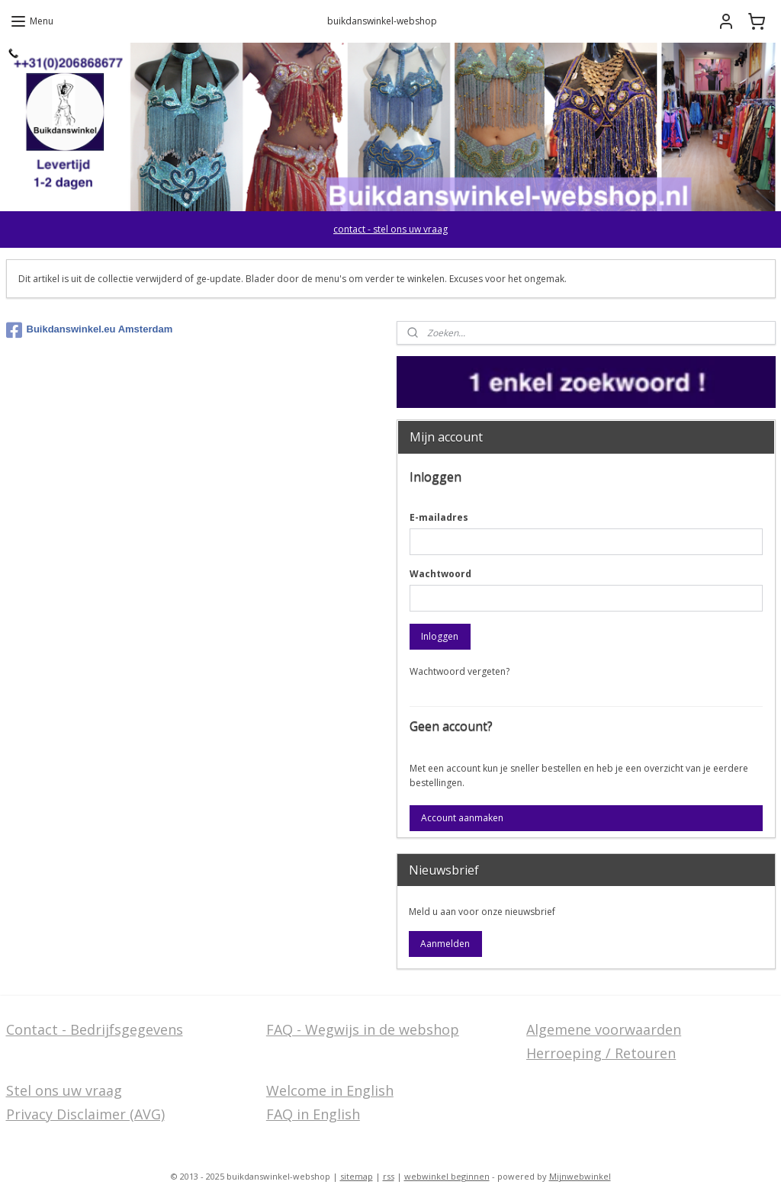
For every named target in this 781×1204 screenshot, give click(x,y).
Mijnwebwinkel (580, 1176)
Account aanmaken (462, 817)
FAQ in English (313, 1114)
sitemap (356, 1176)
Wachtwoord (440, 573)
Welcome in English (330, 1090)
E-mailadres (439, 517)
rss (388, 1176)
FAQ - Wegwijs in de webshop (362, 1029)
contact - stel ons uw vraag (390, 229)
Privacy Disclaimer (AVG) (85, 1114)
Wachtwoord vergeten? (459, 671)
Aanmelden (445, 943)
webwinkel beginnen (447, 1176)
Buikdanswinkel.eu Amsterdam (89, 330)
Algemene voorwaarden (603, 1029)
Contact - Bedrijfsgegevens (94, 1029)
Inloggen (439, 636)
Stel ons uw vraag (64, 1090)
